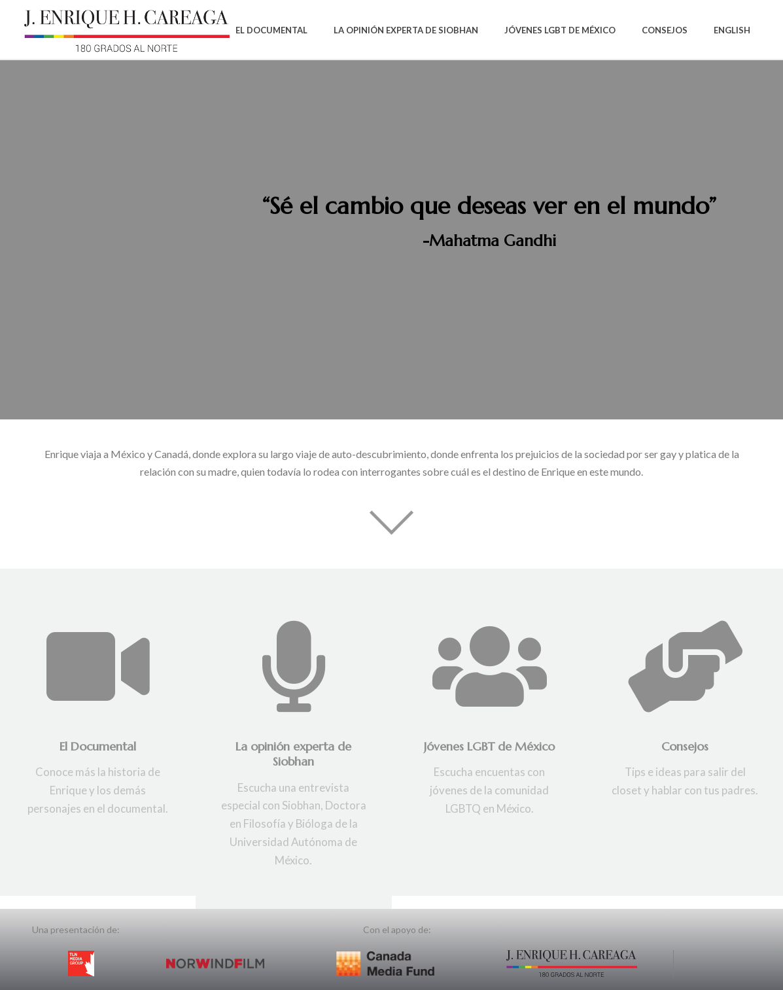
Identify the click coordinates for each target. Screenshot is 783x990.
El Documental (271, 30)
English (732, 30)
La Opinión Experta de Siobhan (406, 30)
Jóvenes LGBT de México (560, 30)
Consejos (664, 30)
